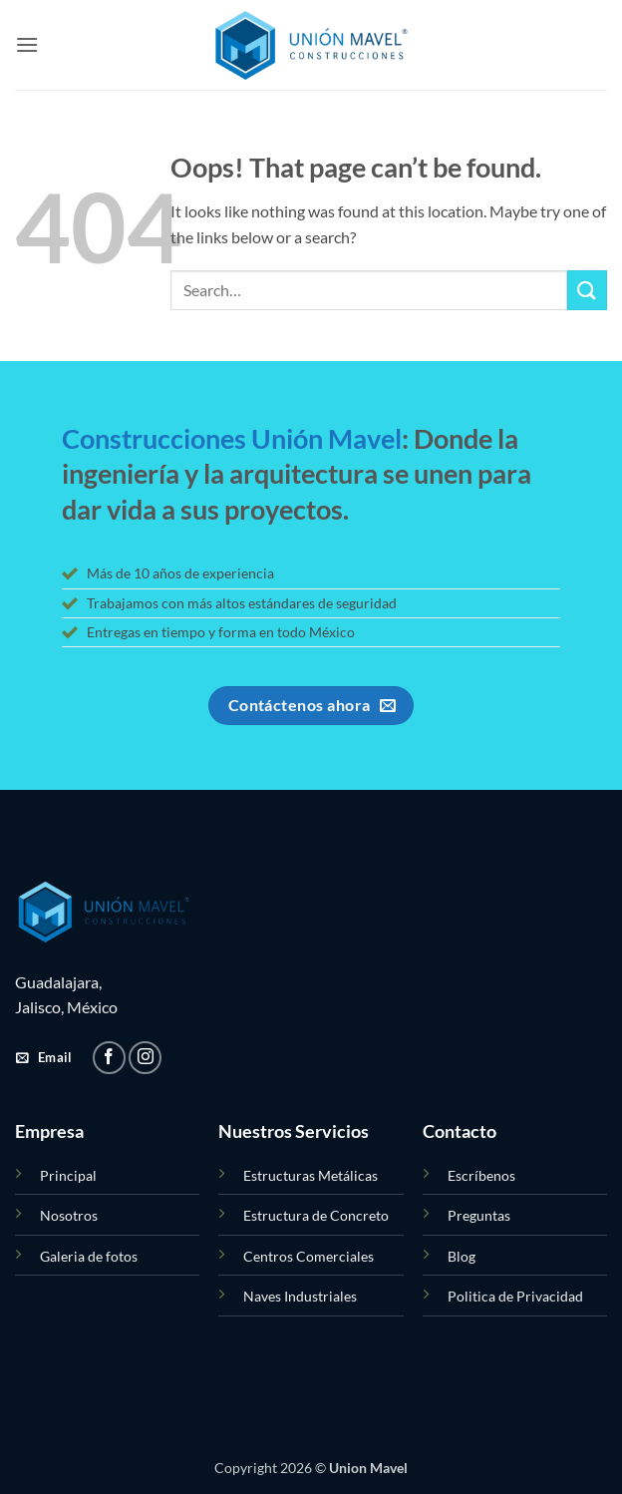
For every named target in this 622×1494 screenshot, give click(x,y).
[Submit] (587, 289)
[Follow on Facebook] (109, 1057)
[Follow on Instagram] (145, 1057)
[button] (27, 44)
